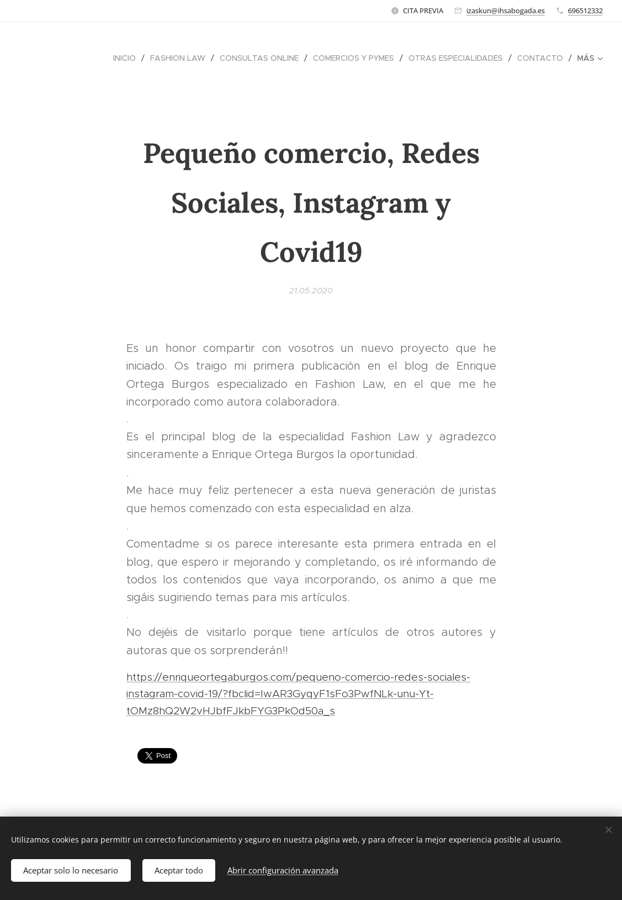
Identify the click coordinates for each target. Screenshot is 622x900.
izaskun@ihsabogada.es (505, 10)
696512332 (585, 10)
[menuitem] (127, 58)
